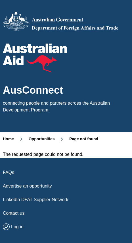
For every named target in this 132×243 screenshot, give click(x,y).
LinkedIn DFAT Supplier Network (35, 199)
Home (8, 139)
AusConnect (33, 90)
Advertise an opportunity (27, 186)
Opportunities (42, 139)
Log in (17, 226)
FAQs (8, 172)
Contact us (13, 213)
